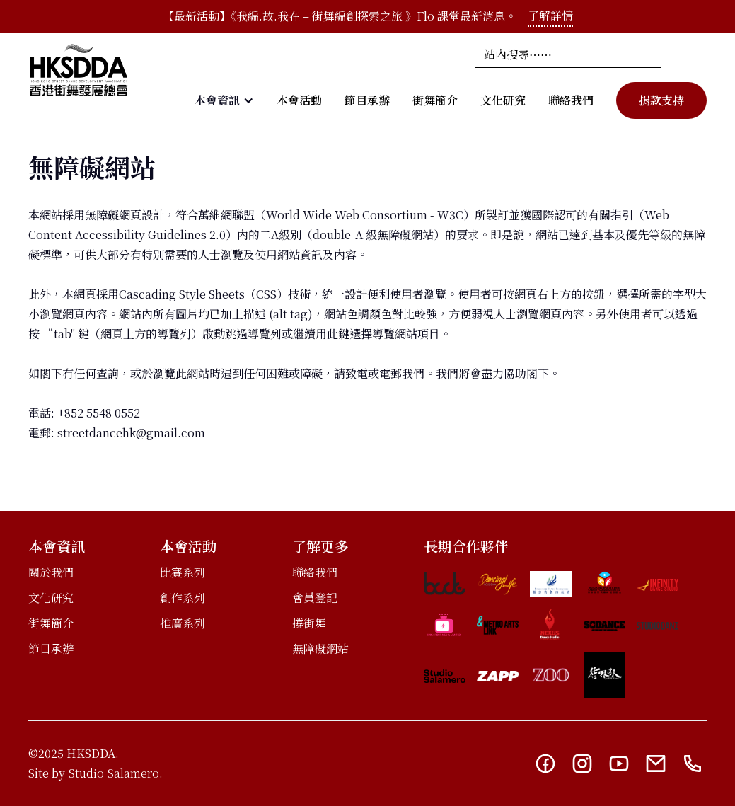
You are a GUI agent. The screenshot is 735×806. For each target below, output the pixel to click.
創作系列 (182, 597)
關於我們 (51, 572)
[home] (78, 80)
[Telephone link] (692, 763)
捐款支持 (661, 100)
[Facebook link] (545, 763)
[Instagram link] (582, 763)
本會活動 (299, 100)
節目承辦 (367, 100)
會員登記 (314, 597)
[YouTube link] (619, 763)
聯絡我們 (571, 100)
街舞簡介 (435, 100)
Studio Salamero (113, 773)
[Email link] (656, 763)
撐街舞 (309, 623)
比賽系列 (182, 572)
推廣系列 (182, 623)
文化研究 (503, 100)
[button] (224, 100)
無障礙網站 (320, 648)
